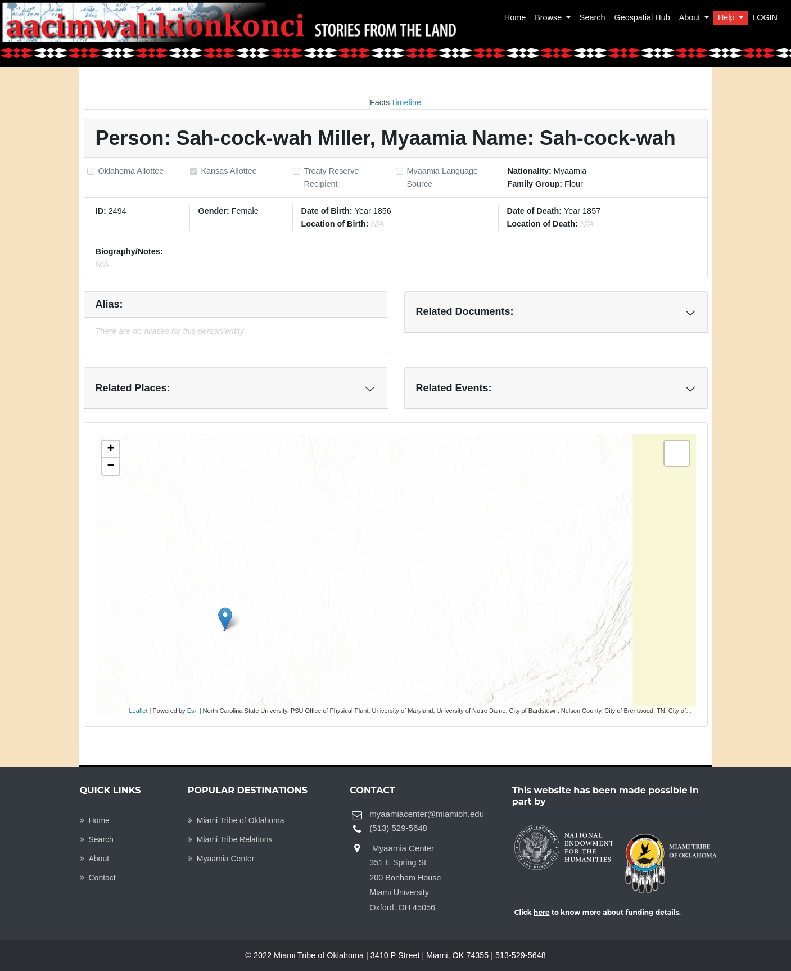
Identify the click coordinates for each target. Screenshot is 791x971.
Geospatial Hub (642, 17)
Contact (98, 877)
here (542, 912)
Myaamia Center (221, 858)
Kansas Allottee (229, 170)
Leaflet (138, 710)
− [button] (110, 466)
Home (515, 17)
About (691, 17)
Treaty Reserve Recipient (331, 177)
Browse (549, 17)
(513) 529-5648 (398, 828)
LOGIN (765, 17)
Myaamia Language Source (442, 177)
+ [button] (110, 449)
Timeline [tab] (406, 102)
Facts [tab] (380, 102)
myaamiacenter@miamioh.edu (426, 814)
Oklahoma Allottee (131, 170)
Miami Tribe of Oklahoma (236, 820)
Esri (192, 710)
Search (592, 17)
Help (727, 17)
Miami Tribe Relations (230, 839)
